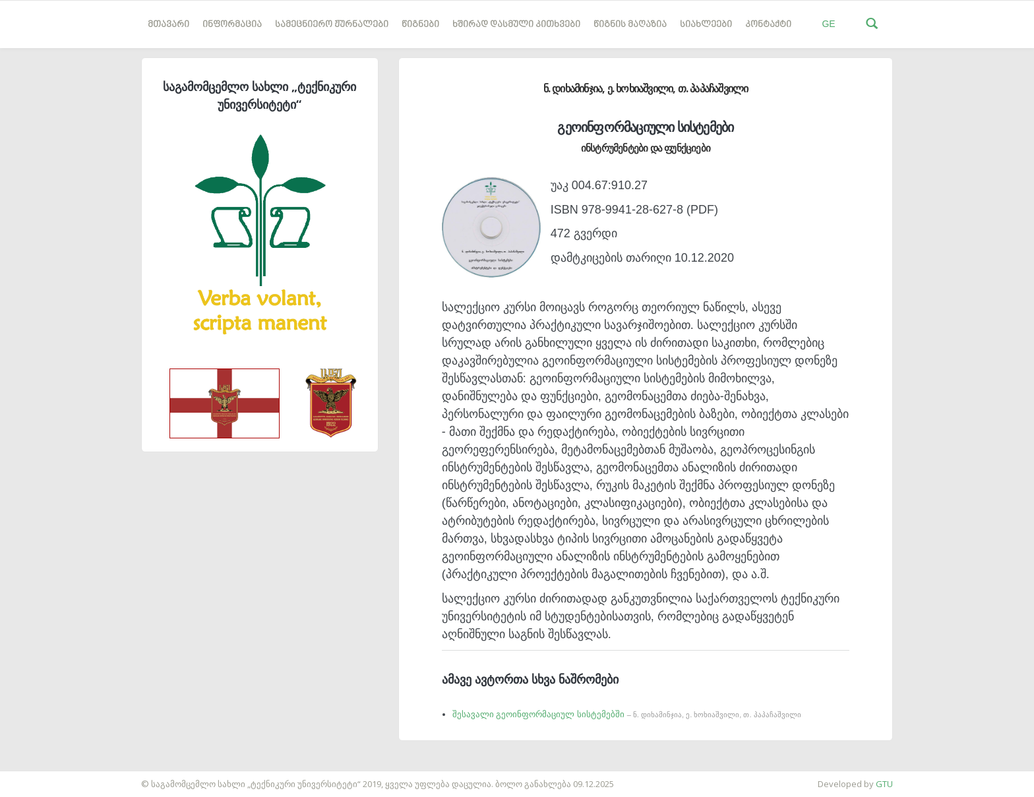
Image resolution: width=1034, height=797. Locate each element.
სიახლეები (706, 24)
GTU (884, 784)
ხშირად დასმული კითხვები (516, 24)
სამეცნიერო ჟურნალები (331, 24)
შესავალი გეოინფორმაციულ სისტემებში (626, 714)
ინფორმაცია (232, 24)
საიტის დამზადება (39, 777)
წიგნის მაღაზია (630, 24)
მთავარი (168, 24)
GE (828, 23)
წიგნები (420, 24)
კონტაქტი (768, 24)
